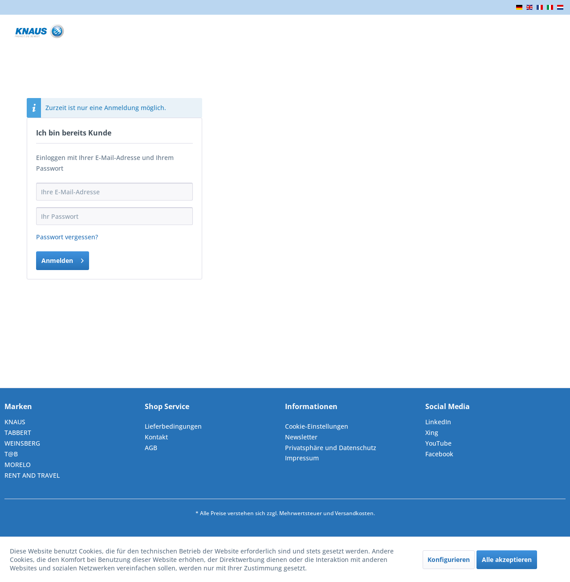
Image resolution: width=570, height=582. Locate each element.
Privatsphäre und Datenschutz (330, 447)
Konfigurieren (449, 559)
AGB (151, 447)
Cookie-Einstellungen (316, 426)
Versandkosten (354, 513)
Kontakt (156, 437)
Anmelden (62, 259)
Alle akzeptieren (507, 559)
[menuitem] (213, 426)
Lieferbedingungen (173, 426)
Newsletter (301, 437)
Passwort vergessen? (67, 237)
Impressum (302, 458)
